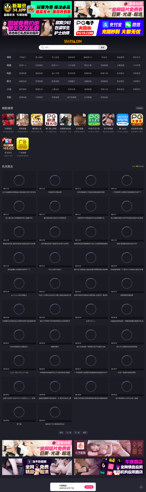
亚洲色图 (39, 81)
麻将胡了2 (88, 57)
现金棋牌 (120, 57)
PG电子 (23, 57)
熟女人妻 (88, 65)
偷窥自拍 (22, 81)
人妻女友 (55, 89)
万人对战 (55, 57)
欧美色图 (55, 81)
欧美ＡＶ (55, 65)
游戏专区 (71, 57)
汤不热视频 (71, 97)
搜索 (102, 47)
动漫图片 (71, 81)
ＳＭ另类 (136, 65)
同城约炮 (22, 97)
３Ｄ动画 (71, 65)
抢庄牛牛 (136, 57)
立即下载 (89, 487)
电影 (9, 73)
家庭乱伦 (39, 89)
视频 (9, 65)
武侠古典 (71, 89)
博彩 (9, 57)
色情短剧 (104, 97)
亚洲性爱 (22, 73)
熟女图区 (120, 81)
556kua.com (73, 41)
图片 (9, 81)
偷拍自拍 (39, 73)
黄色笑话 (120, 89)
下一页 (77, 432)
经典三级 (104, 73)
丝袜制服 (104, 65)
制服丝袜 (88, 73)
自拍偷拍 (39, 65)
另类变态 (136, 73)
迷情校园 (88, 89)
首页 (61, 432)
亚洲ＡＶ (22, 65)
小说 (9, 89)
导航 (9, 97)
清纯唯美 (104, 81)
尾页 (84, 432)
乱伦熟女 (120, 73)
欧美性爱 (71, 73)
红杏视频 (88, 97)
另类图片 (136, 81)
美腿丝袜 (88, 81)
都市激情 (22, 89)
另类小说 (104, 89)
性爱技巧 (136, 89)
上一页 (68, 432)
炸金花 (104, 57)
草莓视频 (55, 97)
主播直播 (120, 65)
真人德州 (39, 57)
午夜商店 (39, 97)
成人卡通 (55, 73)
